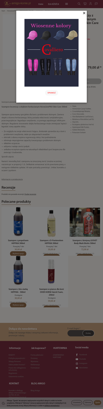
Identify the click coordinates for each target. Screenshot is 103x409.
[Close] (84, 13)
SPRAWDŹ (52, 93)
